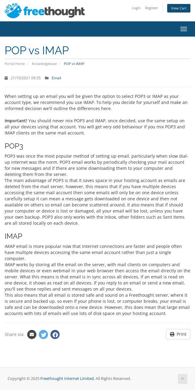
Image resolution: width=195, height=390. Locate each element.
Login (136, 7)
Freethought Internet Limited (67, 378)
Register (151, 7)
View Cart (178, 8)
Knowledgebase (44, 63)
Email (56, 77)
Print (178, 334)
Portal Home (15, 63)
